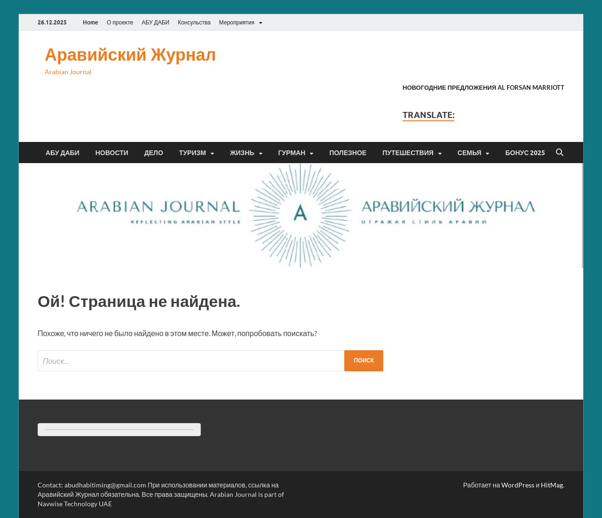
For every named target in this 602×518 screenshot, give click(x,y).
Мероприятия (236, 22)
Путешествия (408, 153)
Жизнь (242, 153)
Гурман (292, 153)
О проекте (120, 22)
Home (90, 22)
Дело (153, 153)
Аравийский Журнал (130, 54)
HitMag (552, 485)
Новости (111, 153)
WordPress (517, 485)
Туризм (192, 153)
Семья (470, 153)
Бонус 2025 (525, 153)
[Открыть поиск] (560, 153)
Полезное (347, 153)
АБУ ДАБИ (155, 22)
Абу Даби (62, 153)
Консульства (194, 22)
